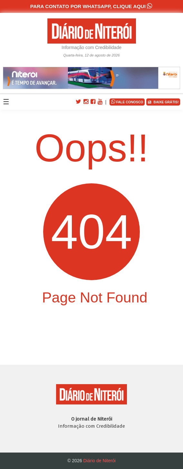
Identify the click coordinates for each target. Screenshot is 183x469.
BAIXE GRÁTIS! (163, 102)
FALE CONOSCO (127, 101)
